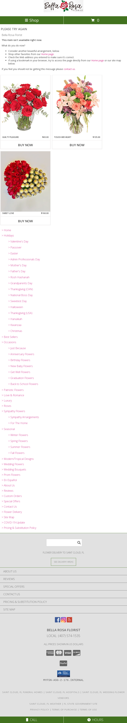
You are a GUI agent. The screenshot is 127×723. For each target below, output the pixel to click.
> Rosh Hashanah (18, 277)
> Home (6, 230)
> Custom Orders (12, 496)
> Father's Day (16, 271)
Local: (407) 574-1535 (63, 636)
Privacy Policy (39, 709)
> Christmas (15, 331)
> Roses (6, 406)
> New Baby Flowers (20, 366)
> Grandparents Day (20, 283)
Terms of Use (88, 709)
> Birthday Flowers (19, 360)
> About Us (8, 485)
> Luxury (7, 400)
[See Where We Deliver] (63, 561)
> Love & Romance (13, 395)
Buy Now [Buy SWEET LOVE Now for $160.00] (25, 221)
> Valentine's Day (18, 241)
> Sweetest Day (17, 301)
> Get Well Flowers (19, 372)
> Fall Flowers (16, 453)
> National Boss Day (20, 295)
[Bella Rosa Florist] (63, 11)
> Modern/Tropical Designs (18, 459)
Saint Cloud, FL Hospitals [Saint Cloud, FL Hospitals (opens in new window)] (63, 692)
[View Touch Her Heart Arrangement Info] (77, 105)
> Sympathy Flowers (13, 411)
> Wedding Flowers (13, 464)
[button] (63, 673)
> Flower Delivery (12, 512)
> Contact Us (9, 506)
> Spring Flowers (18, 441)
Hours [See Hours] (95, 720)
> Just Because (17, 348)
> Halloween (15, 307)
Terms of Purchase (64, 709)
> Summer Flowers (19, 447)
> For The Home (18, 423)
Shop (32, 20)
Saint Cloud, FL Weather (45, 703)
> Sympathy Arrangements (23, 417)
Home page (47, 54)
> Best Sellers (10, 337)
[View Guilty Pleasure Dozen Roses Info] (25, 105)
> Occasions (9, 342)
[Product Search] (64, 542)
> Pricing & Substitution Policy (19, 528)
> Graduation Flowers (21, 378)
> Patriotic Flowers (13, 390)
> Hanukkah (15, 319)
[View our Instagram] (63, 621)
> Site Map (8, 517)
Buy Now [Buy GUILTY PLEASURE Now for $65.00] (25, 145)
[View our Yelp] (69, 621)
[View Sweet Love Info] (25, 181)
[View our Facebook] (57, 621)
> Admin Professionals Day (24, 259)
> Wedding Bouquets (14, 469)
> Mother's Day (17, 265)
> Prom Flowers (11, 475)
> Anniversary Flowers (21, 354)
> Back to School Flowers (23, 384)
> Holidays (8, 235)
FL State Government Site (80, 703)
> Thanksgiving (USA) (20, 313)
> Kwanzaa (14, 325)
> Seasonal (8, 429)
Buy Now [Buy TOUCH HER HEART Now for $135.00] (77, 145)
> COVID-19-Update (13, 522)
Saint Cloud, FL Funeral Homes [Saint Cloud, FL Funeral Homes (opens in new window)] (22, 692)
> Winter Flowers (18, 435)
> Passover (14, 247)
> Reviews (7, 490)
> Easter (13, 253)
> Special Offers (11, 501)
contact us (69, 69)
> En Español (9, 480)
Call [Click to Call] (31, 720)
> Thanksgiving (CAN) (20, 289)
